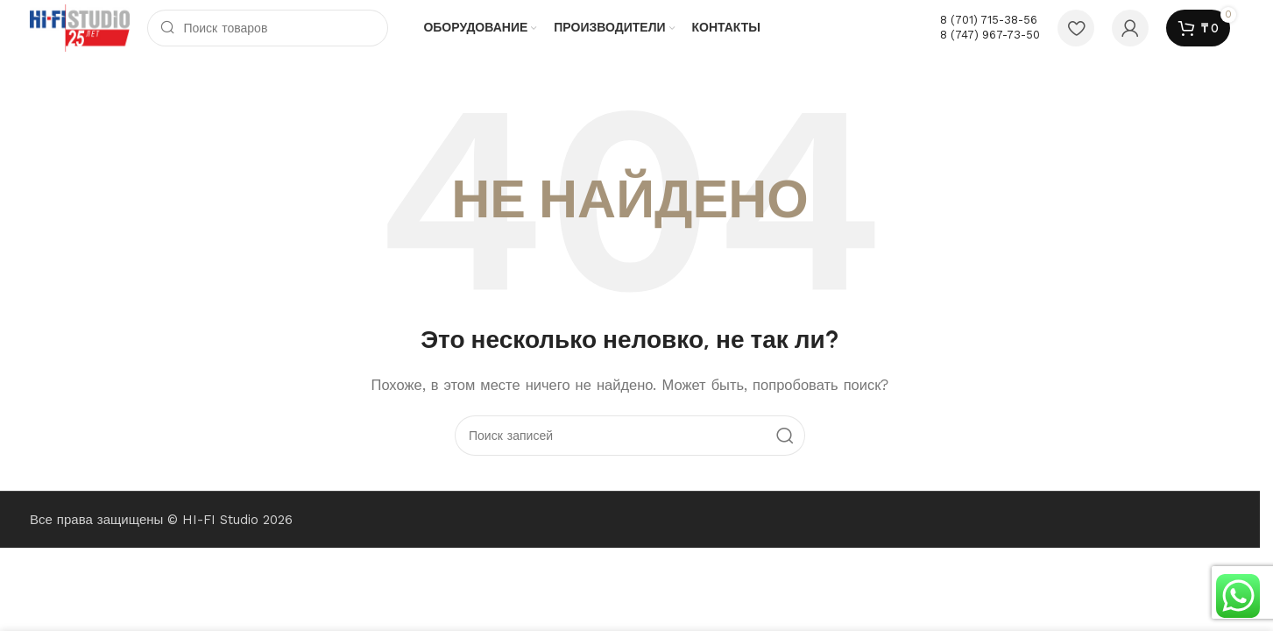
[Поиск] (267, 28)
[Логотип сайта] (80, 27)
